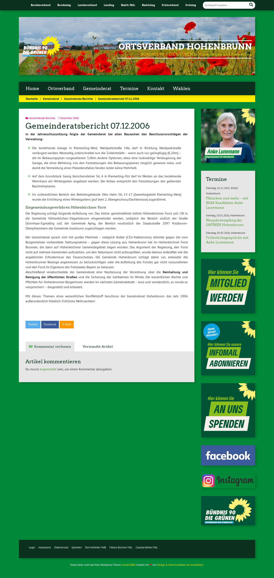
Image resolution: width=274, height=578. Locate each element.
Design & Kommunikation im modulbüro (180, 565)
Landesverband (87, 5)
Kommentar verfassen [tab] (52, 347)
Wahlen (181, 88)
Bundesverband (41, 5)
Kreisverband (170, 5)
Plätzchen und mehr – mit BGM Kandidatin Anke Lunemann (227, 203)
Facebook (50, 324)
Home (32, 88)
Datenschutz (61, 547)
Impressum (44, 547)
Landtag (109, 5)
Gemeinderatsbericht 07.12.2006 (87, 126)
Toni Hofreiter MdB (95, 547)
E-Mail (66, 324)
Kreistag (190, 5)
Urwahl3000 (128, 565)
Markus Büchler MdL (120, 547)
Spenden (77, 547)
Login (32, 547)
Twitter (33, 324)
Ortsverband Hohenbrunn (185, 47)
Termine (129, 88)
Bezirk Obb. (128, 5)
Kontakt (155, 88)
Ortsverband (61, 88)
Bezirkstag (148, 5)
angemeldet (48, 369)
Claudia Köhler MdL (147, 547)
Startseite (32, 99)
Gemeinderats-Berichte (78, 99)
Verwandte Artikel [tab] (98, 347)
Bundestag (64, 5)
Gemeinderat (97, 88)
